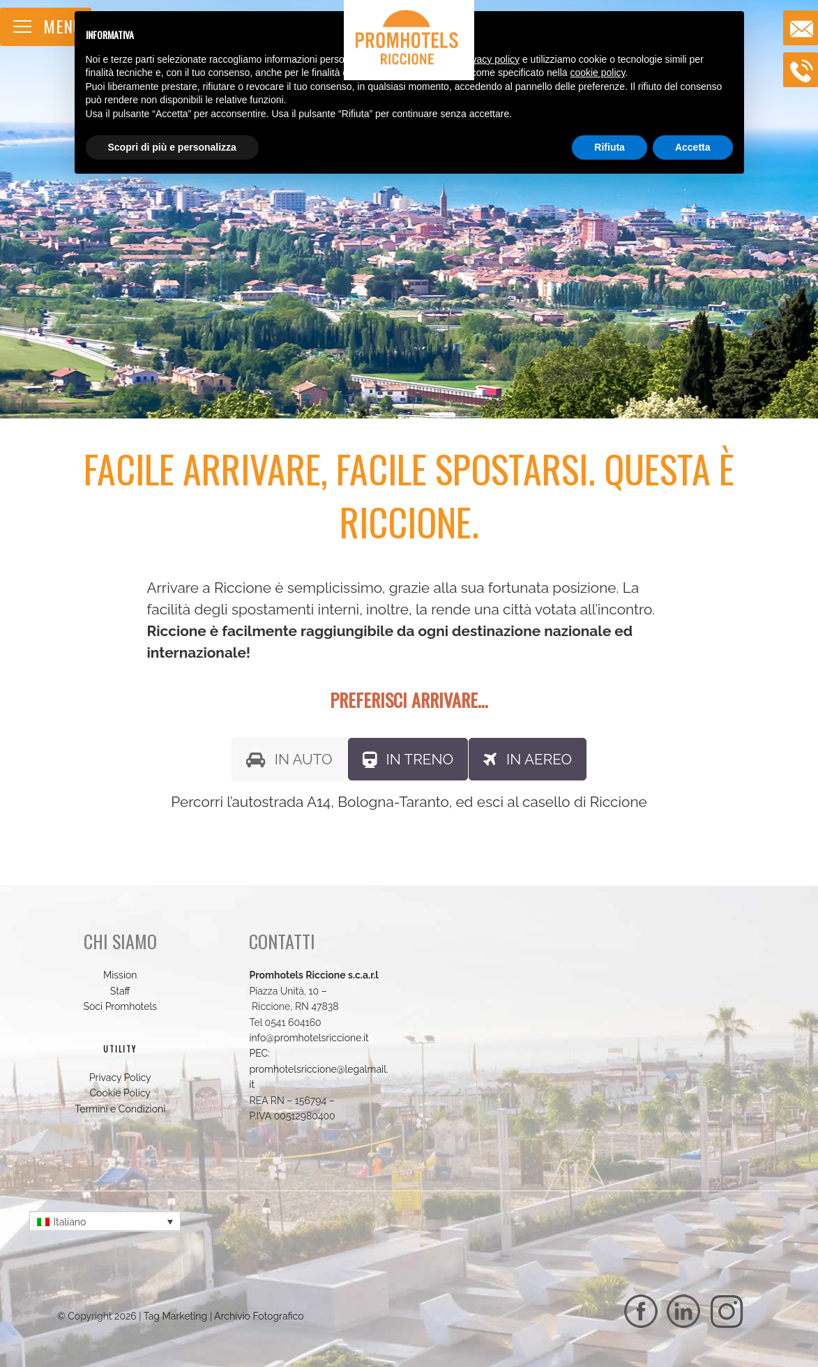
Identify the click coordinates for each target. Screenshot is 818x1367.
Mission (120, 975)
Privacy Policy (120, 1077)
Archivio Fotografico (259, 1316)
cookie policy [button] (597, 72)
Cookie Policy (120, 1092)
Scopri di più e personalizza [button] (172, 147)
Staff (120, 991)
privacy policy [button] (490, 59)
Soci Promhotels (120, 1006)
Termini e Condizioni (120, 1109)
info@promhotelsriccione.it (308, 1037)
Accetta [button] (693, 147)
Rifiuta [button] (609, 147)
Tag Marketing (175, 1316)
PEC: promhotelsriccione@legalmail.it (318, 1069)
